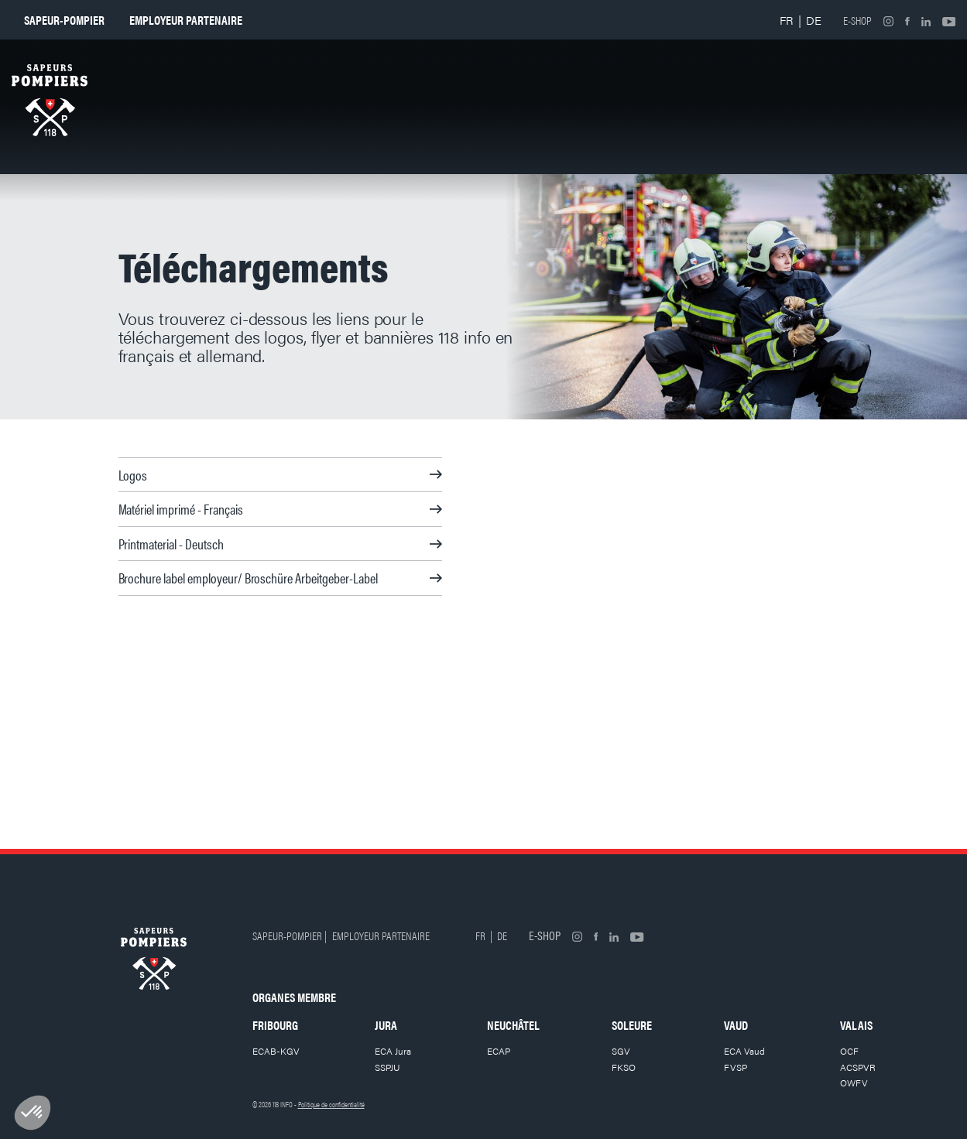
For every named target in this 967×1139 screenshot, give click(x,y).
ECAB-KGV (276, 1051)
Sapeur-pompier (64, 20)
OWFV (854, 1082)
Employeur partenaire (185, 20)
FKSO (624, 1067)
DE (813, 20)
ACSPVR (858, 1067)
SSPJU (387, 1067)
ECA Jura (393, 1051)
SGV (621, 1051)
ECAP (498, 1051)
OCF (849, 1051)
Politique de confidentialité (331, 1104)
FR (787, 20)
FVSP (735, 1067)
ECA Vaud (744, 1051)
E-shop (857, 20)
